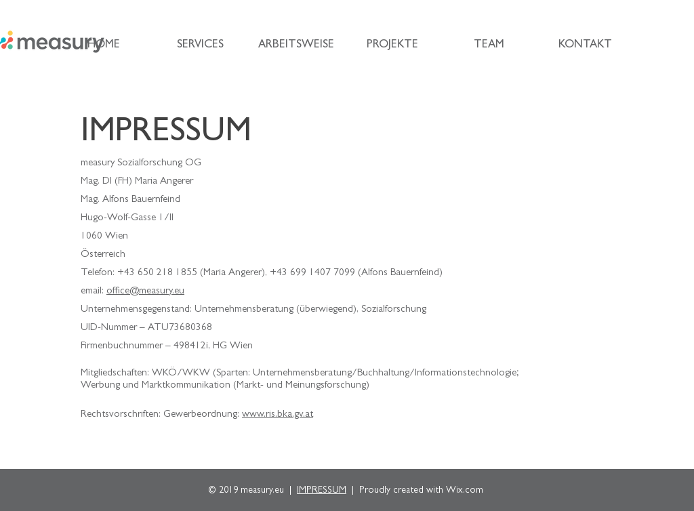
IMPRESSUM (321, 490)
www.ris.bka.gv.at (277, 415)
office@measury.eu (145, 292)
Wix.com (464, 490)
